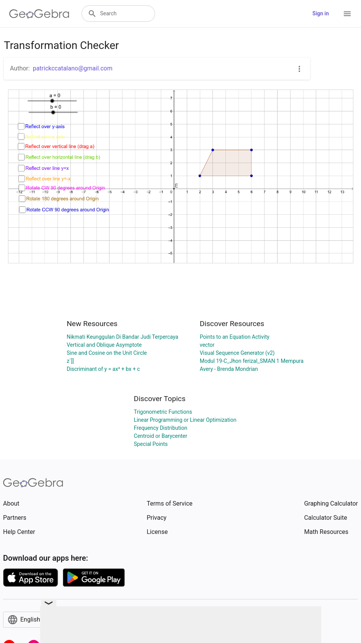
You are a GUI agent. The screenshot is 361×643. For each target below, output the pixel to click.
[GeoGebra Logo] (39, 13)
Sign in (320, 13)
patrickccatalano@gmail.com (73, 68)
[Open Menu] (347, 13)
